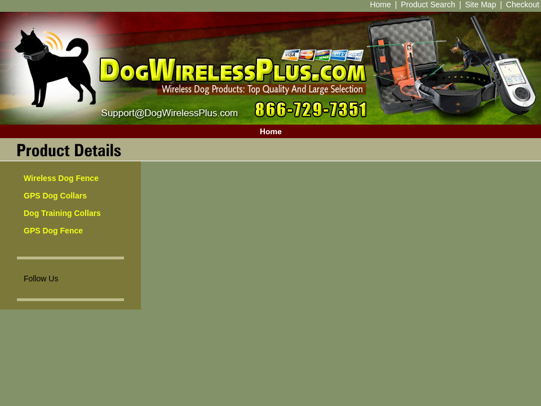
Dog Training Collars (62, 213)
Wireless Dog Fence (61, 178)
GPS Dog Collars (55, 195)
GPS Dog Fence (53, 230)
